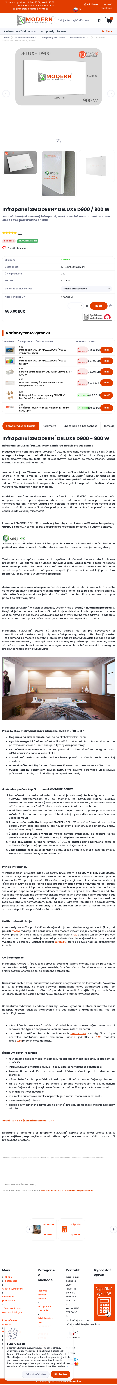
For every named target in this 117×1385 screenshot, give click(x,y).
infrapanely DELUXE (80, 37)
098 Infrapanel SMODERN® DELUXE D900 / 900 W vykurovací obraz (42, 350)
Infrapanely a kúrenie (53, 31)
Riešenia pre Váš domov (18, 31)
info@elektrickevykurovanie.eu (79, 1191)
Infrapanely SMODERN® (53, 37)
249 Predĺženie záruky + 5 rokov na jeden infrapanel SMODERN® (44, 408)
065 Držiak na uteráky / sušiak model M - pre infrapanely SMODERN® (41, 383)
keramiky (60, 942)
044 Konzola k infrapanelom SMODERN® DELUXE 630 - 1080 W (45, 372)
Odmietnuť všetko (35, 1374)
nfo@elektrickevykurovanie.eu (83, 1324)
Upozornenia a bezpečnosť (80, 426)
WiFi (19, 1041)
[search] (95, 22)
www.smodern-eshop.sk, (52, 1191)
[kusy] (74, 306)
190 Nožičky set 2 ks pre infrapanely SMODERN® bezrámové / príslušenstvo (42, 396)
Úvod (6, 37)
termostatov (78, 1034)
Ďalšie (106, 31)
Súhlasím (60, 1374)
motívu (16, 932)
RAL (75, 935)
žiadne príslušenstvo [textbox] (75, 288)
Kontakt (43, 8)
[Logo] (21, 20)
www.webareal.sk (71, 1381)
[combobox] (86, 289)
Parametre (49, 426)
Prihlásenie (93, 4)
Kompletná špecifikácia (20, 426)
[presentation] (6, 93)
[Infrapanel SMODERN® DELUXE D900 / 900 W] (58, 76)
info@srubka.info (81, 1321)
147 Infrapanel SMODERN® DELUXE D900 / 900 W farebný (42, 361)
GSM (98, 1038)
